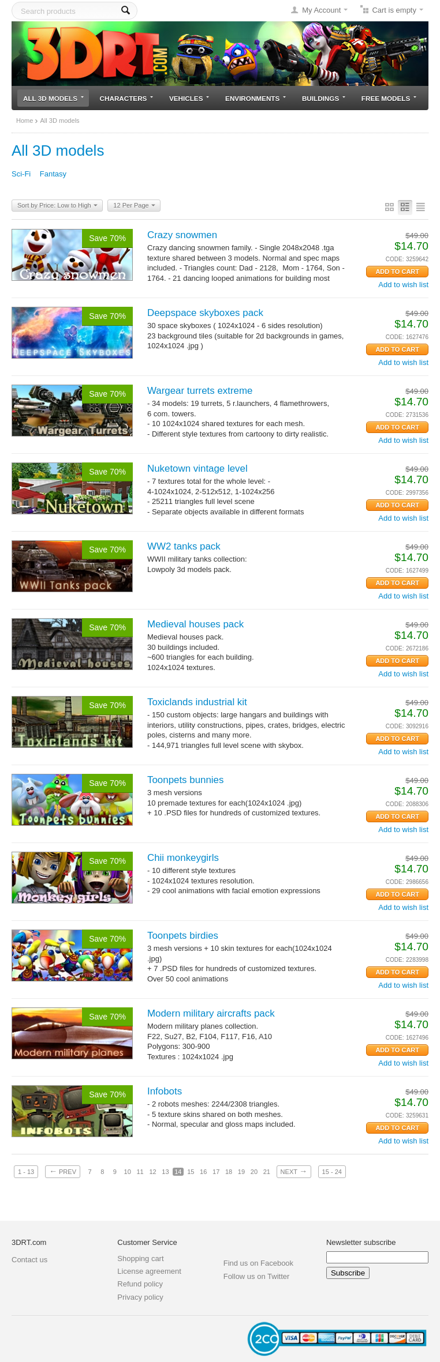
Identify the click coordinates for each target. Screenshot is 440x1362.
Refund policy (140, 1284)
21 (266, 1171)
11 (139, 1171)
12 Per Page (134, 205)
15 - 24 (332, 1171)
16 (203, 1171)
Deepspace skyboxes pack (205, 312)
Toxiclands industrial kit (197, 702)
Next (294, 1171)
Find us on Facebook (258, 1263)
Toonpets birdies (182, 935)
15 (190, 1171)
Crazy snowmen (182, 234)
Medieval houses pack (195, 624)
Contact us (29, 1259)
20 (254, 1171)
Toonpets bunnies (185, 779)
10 (127, 1171)
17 (215, 1171)
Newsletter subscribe (361, 1242)
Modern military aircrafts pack (211, 1013)
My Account (321, 10)
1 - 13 (26, 1171)
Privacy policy (140, 1297)
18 (228, 1171)
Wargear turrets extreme (199, 390)
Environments (255, 98)
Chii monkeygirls (183, 857)
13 (165, 1171)
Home (24, 120)
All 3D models (53, 98)
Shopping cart (140, 1258)
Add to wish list (403, 284)
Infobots (164, 1091)
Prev (62, 1171)
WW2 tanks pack (184, 546)
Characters (127, 98)
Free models (388, 98)
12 (152, 1171)
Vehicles (189, 98)
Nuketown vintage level (197, 468)
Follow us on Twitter (256, 1276)
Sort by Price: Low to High (57, 205)
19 (241, 1171)
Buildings (323, 98)
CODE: (395, 259)
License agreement (149, 1271)
